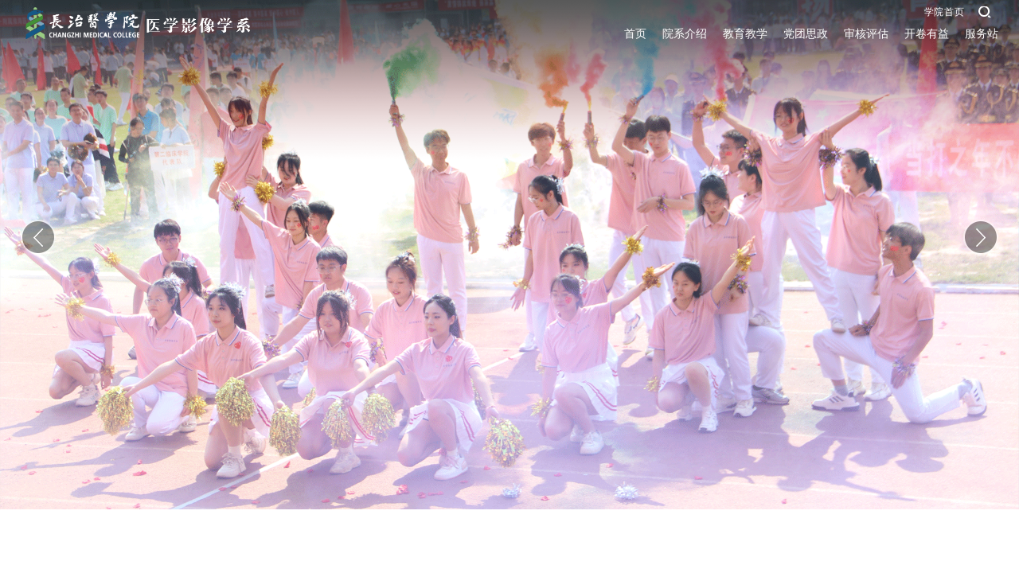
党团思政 (805, 34)
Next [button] (980, 237)
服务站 (981, 34)
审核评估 (866, 34)
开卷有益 (926, 34)
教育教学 (745, 34)
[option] (509, 254)
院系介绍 (684, 34)
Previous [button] (38, 237)
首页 (635, 34)
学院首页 (944, 12)
